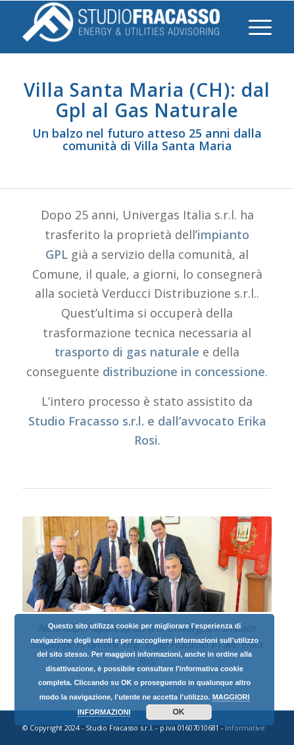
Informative (245, 727)
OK (179, 712)
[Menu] (253, 27)
